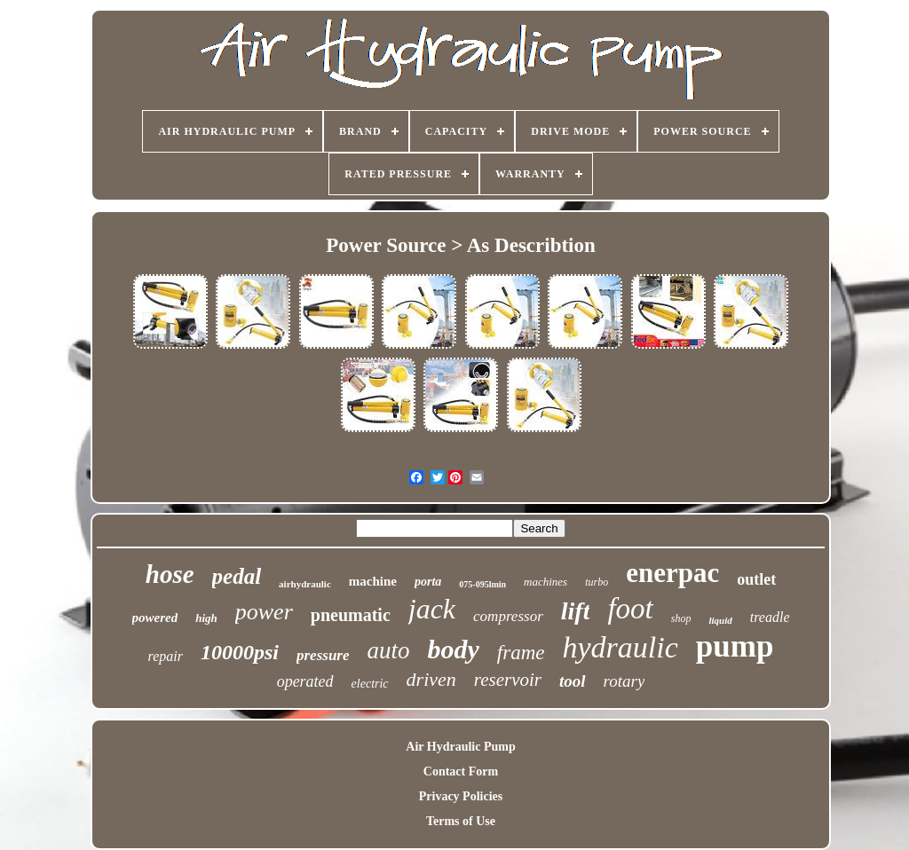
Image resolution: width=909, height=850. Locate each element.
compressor (508, 616)
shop (681, 618)
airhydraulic (305, 583)
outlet (756, 579)
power (264, 612)
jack (431, 609)
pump (735, 646)
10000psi (240, 652)
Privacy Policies (460, 796)
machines (545, 581)
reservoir (507, 679)
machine (373, 581)
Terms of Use (460, 821)
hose (170, 574)
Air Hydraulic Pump (460, 746)
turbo (596, 582)
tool (572, 681)
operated (305, 681)
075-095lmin (482, 584)
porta (428, 581)
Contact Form (460, 771)
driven (431, 679)
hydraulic (620, 647)
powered (155, 617)
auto (389, 650)
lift (575, 611)
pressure (323, 655)
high (206, 618)
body (453, 649)
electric (370, 683)
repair (165, 656)
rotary (624, 681)
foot (629, 609)
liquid (719, 620)
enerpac (672, 572)
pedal (237, 576)
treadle (770, 617)
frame (521, 652)
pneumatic (351, 615)
